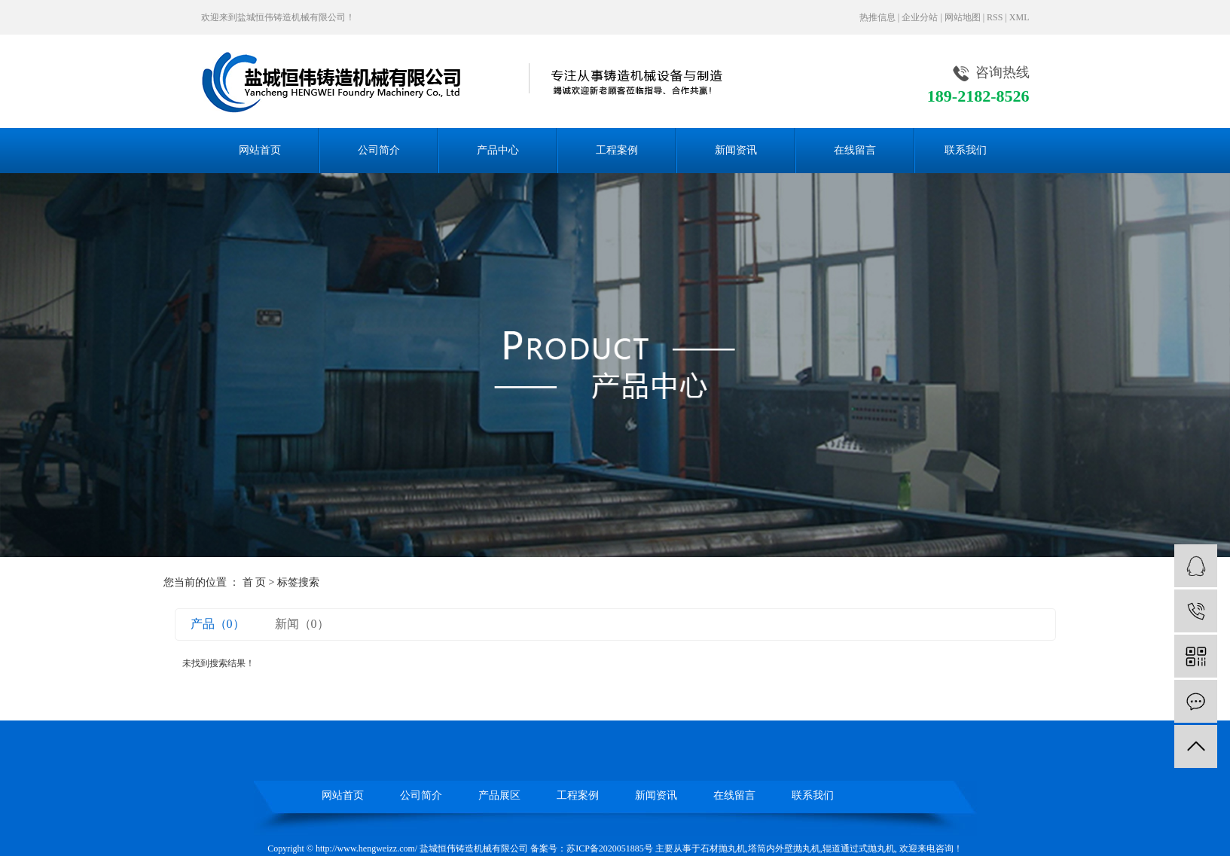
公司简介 (379, 150)
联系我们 (966, 150)
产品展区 (499, 795)
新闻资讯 (736, 150)
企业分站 (920, 17)
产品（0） (218, 623)
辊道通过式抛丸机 (859, 848)
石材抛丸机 (723, 848)
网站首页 (260, 150)
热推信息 (877, 17)
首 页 (255, 582)
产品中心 (498, 150)
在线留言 (855, 150)
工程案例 (617, 150)
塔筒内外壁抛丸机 (784, 848)
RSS (995, 17)
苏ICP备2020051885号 (609, 848)
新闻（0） (302, 623)
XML (1019, 17)
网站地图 (963, 17)
